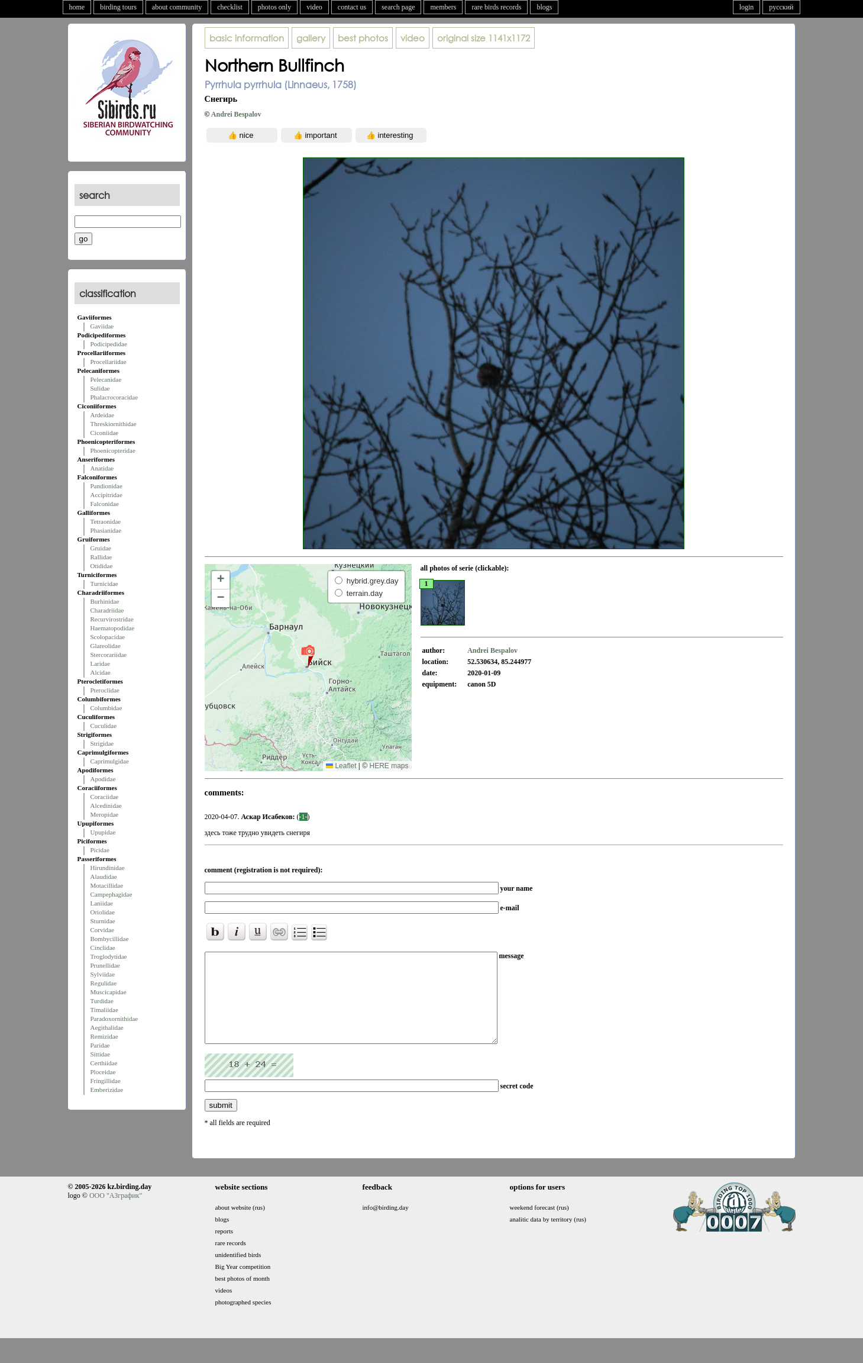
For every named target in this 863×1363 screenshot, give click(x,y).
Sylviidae (102, 974)
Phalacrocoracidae (114, 397)
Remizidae (104, 1036)
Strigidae (102, 743)
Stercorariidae (108, 654)
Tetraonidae (105, 521)
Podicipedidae (108, 343)
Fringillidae (105, 1080)
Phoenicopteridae (112, 450)
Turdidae (102, 1000)
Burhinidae (104, 601)
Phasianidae (106, 530)
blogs (544, 7)
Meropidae (104, 814)
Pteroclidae (104, 690)
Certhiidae (104, 1062)
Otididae (101, 565)
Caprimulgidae (109, 761)
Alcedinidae (106, 805)
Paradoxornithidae (114, 1018)
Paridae (100, 1045)
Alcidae (100, 672)
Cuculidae (103, 725)
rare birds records (496, 7)
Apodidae (103, 778)
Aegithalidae (107, 1027)
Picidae (99, 849)
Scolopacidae (107, 636)
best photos (363, 38)
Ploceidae (103, 1071)
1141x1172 (483, 38)
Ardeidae (102, 414)
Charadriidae (107, 610)
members (443, 7)
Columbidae (106, 707)
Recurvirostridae (112, 619)
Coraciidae (104, 796)
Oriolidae (102, 912)
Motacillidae (107, 885)
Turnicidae (104, 583)
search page (398, 7)
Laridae (100, 663)
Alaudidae (103, 876)
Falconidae (104, 503)
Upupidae (103, 832)
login (746, 7)
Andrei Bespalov (236, 114)
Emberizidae (107, 1089)
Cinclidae (102, 947)
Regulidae (103, 983)
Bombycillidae (109, 938)
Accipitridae (106, 494)
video (314, 7)
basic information (246, 38)
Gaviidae (102, 326)
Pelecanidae (106, 379)
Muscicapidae (108, 991)
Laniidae (101, 903)
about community (177, 7)
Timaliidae (104, 1009)
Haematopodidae (112, 627)
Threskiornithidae (113, 423)
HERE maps (388, 766)
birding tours (118, 7)
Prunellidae (105, 965)
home (77, 7)
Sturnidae (102, 920)
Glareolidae (105, 645)
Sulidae (100, 388)
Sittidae (100, 1054)
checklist (230, 7)
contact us (352, 7)
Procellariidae (108, 361)
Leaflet (341, 766)
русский (781, 7)
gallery (310, 38)
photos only (274, 7)
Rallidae (101, 556)
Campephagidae (111, 894)
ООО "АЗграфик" (115, 1213)
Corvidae (102, 929)
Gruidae (100, 548)
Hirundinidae (107, 867)
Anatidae (102, 468)
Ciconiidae (104, 432)
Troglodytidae (108, 956)
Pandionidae (106, 485)
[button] (308, 656)
